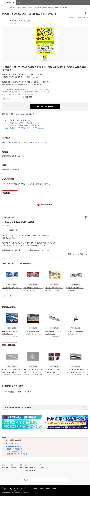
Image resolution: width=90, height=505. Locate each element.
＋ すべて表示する (27, 97)
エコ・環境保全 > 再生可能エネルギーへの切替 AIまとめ (24, 128)
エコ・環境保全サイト (13, 446)
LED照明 (28, 392)
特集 (21, 467)
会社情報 (42, 488)
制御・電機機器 (9, 392)
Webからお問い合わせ (45, 106)
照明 (19, 392)
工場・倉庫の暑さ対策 (14, 451)
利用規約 (35, 488)
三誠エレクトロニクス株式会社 (19, 21)
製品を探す (5, 467)
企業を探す (14, 467)
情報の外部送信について (19, 490)
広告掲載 (54, 488)
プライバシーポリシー (19, 488)
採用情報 (48, 488)
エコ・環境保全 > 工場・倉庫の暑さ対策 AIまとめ (22, 125)
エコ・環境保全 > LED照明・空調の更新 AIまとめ (22, 123)
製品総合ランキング (30, 467)
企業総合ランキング (30, 470)
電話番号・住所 (13, 230)
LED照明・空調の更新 (14, 449)
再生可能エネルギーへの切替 (17, 454)
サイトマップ (41, 467)
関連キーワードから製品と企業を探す (18, 407)
